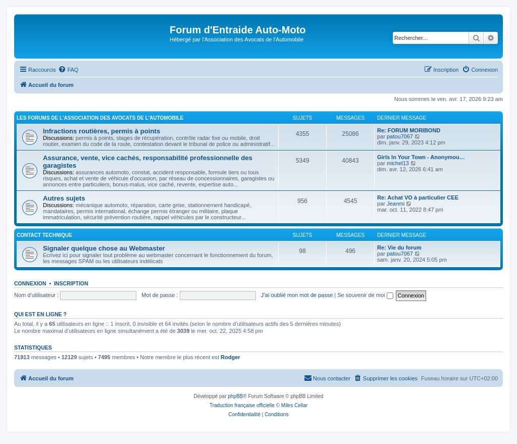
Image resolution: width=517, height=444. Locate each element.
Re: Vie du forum (399, 247)
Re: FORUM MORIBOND (408, 130)
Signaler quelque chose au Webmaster (104, 248)
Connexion (30, 283)
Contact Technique (44, 235)
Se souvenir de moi (365, 295)
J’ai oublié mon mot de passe (297, 295)
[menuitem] (68, 70)
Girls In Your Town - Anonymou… (421, 157)
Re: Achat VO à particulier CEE (417, 197)
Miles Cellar (294, 405)
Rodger (230, 357)
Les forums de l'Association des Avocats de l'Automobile (100, 118)
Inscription (71, 283)
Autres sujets (64, 198)
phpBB (235, 396)
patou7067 (400, 136)
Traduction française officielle (242, 405)
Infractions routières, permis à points (101, 131)
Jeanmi (395, 204)
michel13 (398, 163)
